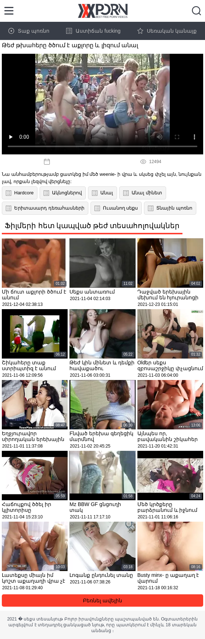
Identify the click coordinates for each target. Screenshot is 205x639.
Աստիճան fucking (93, 31)
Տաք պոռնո (28, 31)
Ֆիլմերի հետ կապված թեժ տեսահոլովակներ (92, 226)
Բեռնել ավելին (102, 600)
